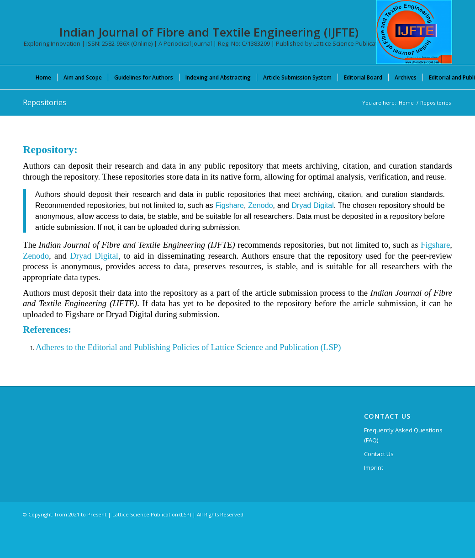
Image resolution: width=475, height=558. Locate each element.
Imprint (373, 467)
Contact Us (379, 454)
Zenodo (260, 205)
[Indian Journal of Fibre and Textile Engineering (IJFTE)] (414, 32)
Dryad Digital (312, 205)
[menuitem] (43, 77)
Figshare (229, 205)
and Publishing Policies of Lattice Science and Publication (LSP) (229, 347)
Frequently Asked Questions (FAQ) (403, 435)
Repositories (44, 102)
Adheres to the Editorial (76, 347)
